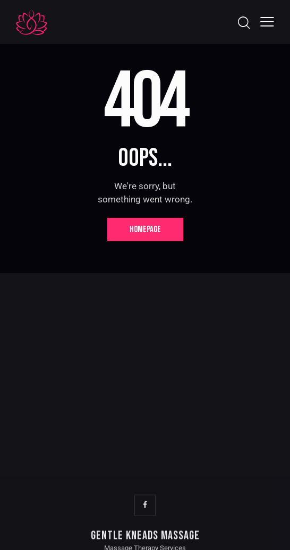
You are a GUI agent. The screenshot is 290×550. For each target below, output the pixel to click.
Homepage (145, 229)
